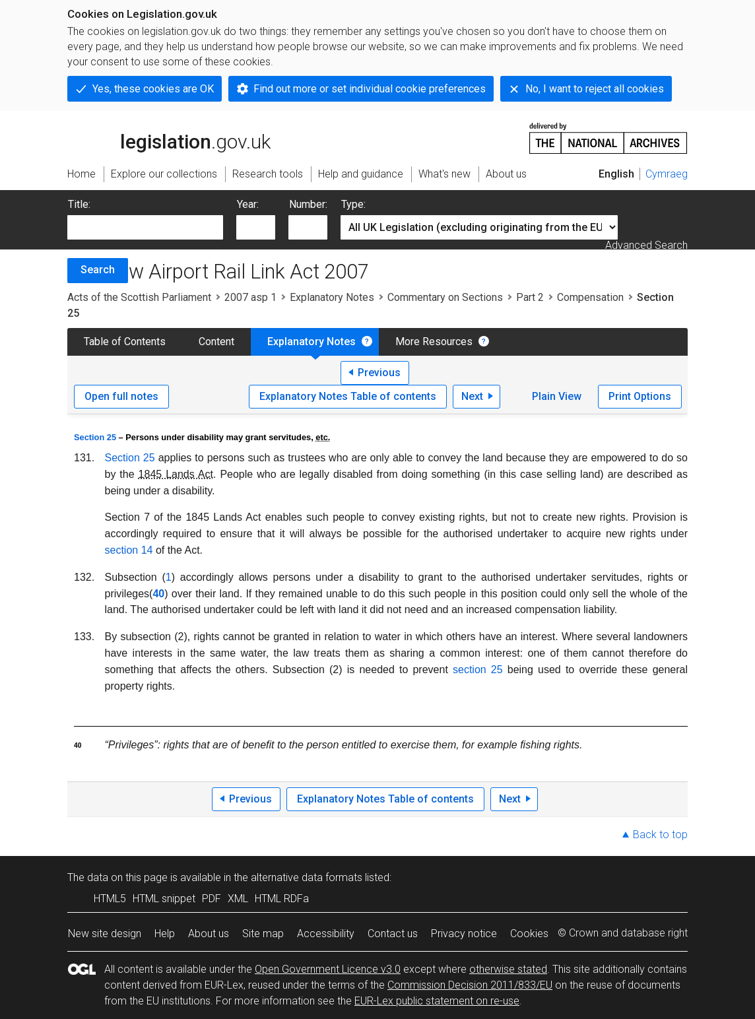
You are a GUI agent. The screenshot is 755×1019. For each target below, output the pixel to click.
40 (158, 593)
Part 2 (530, 297)
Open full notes (121, 396)
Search (98, 269)
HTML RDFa (282, 898)
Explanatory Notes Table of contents (347, 396)
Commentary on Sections (445, 297)
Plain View (556, 396)
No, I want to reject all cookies (594, 88)
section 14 (129, 550)
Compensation (590, 297)
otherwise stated (508, 969)
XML (238, 898)
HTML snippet (164, 898)
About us (208, 933)
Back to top (660, 834)
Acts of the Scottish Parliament (139, 297)
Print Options (639, 396)
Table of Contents (125, 341)
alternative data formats (306, 877)
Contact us (393, 933)
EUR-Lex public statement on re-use (436, 1001)
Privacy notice (464, 933)
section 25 (478, 669)
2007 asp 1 (250, 297)
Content (216, 341)
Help (164, 933)
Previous (379, 372)
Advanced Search (646, 245)
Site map (263, 933)
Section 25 (95, 437)
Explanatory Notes (332, 297)
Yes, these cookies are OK (153, 88)
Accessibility (325, 933)
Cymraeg (666, 174)
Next (472, 396)
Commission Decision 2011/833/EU (469, 985)
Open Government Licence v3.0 (328, 969)
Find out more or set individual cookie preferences (369, 88)
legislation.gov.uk (169, 137)
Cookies (529, 933)
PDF (211, 898)
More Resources (434, 341)
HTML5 (110, 898)
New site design (104, 933)
